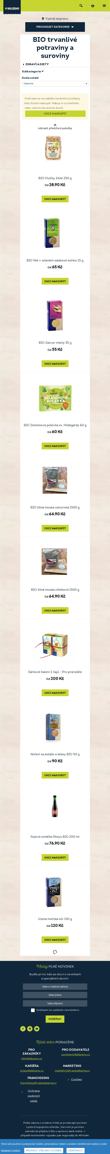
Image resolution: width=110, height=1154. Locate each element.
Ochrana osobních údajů (34, 1096)
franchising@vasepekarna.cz (38, 1083)
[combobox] (55, 83)
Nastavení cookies (10, 1150)
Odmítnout (75, 1151)
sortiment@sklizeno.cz (75, 1054)
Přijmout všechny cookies (43, 1151)
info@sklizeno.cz (31, 1058)
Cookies (76, 1079)
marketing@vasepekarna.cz (72, 1071)
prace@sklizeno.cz (32, 1071)
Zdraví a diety (35, 64)
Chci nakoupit (55, 113)
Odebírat (55, 1019)
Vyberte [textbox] (28, 83)
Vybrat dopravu (56, 18)
